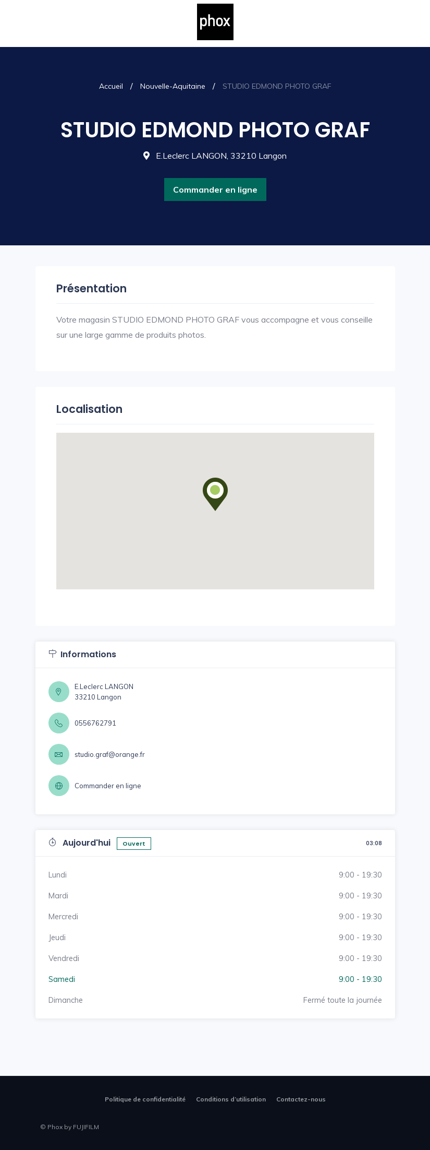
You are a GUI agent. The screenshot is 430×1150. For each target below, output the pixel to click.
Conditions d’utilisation (231, 1099)
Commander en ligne (215, 189)
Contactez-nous (301, 1099)
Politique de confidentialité (145, 1099)
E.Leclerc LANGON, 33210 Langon (215, 155)
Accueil (111, 86)
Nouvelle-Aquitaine (172, 86)
